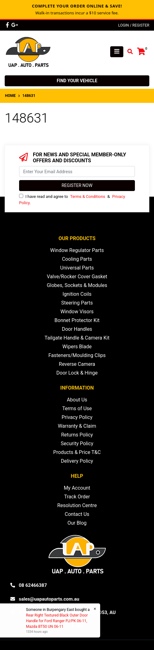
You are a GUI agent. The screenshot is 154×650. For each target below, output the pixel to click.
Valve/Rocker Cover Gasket (77, 277)
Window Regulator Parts (77, 250)
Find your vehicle (77, 80)
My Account (77, 488)
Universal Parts (77, 268)
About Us (77, 400)
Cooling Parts (77, 259)
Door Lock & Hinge (77, 373)
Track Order (77, 497)
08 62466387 (33, 585)
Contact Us (77, 514)
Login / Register (133, 25)
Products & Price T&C (77, 452)
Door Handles (77, 329)
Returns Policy (77, 435)
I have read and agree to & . (72, 199)
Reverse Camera (77, 364)
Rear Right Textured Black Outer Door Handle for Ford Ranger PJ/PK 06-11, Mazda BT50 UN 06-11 (56, 621)
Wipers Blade (76, 347)
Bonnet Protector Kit (77, 320)
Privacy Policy (77, 417)
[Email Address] (77, 171)
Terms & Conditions (87, 196)
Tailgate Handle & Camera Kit (76, 338)
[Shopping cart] (141, 51)
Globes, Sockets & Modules (77, 285)
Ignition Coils (77, 294)
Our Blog (76, 523)
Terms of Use (77, 408)
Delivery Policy (77, 461)
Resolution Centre (77, 505)
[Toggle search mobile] (128, 51)
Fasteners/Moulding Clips (77, 355)
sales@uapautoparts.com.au (49, 599)
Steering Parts (77, 303)
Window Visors (77, 312)
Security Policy (77, 443)
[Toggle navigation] (116, 51)
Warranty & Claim (77, 426)
